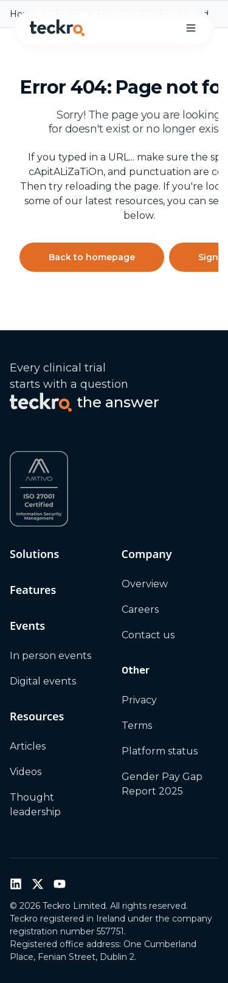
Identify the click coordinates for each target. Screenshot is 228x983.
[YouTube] (60, 884)
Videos (25, 772)
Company (147, 554)
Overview (145, 584)
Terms (137, 725)
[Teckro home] (57, 27)
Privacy (139, 700)
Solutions (34, 554)
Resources (37, 716)
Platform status (160, 751)
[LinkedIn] (16, 884)
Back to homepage (92, 257)
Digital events (43, 681)
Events (27, 625)
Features (33, 589)
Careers (140, 609)
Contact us (148, 635)
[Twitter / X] (38, 884)
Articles (28, 746)
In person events (50, 655)
